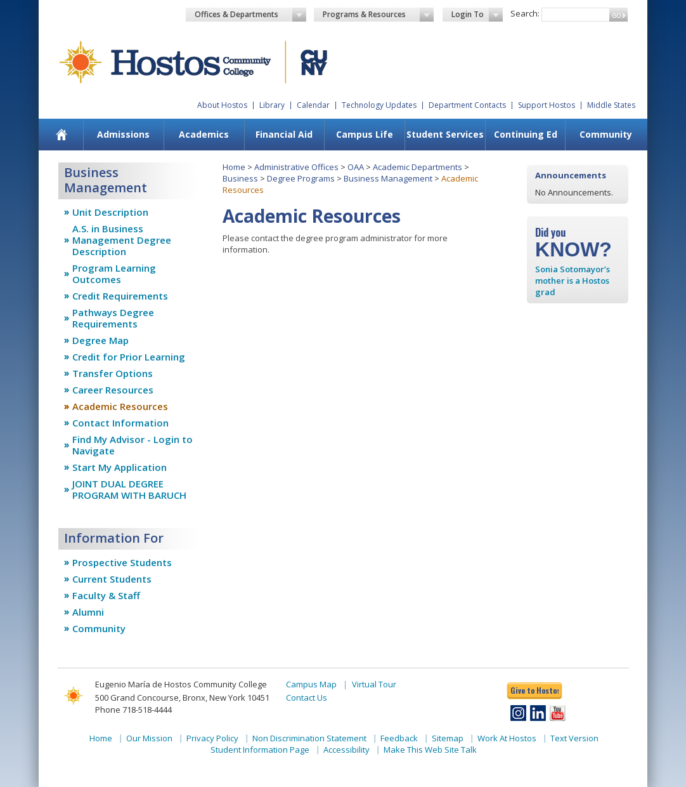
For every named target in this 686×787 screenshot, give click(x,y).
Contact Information (120, 422)
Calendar (313, 105)
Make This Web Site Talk (430, 749)
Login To (477, 15)
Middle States (611, 105)
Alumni (88, 612)
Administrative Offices (296, 167)
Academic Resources (120, 406)
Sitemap (447, 738)
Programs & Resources (378, 15)
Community (605, 134)
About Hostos (222, 105)
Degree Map (100, 340)
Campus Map (311, 684)
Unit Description (110, 212)
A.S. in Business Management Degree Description (121, 240)
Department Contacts (467, 105)
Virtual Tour (374, 684)
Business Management (388, 178)
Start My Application (119, 467)
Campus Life (364, 134)
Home (234, 167)
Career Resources (112, 389)
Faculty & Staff (106, 595)
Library (272, 105)
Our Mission (149, 738)
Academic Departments (417, 167)
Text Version (574, 738)
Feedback (399, 738)
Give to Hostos (534, 690)
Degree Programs (301, 178)
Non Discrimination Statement (309, 738)
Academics (204, 134)
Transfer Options (112, 373)
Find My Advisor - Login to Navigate (132, 444)
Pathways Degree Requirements (113, 318)
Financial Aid (284, 134)
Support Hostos (546, 105)
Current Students (112, 579)
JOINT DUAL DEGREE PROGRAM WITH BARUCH (129, 489)
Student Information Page (259, 749)
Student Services (445, 134)
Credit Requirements (120, 295)
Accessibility (346, 749)
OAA (355, 167)
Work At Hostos (506, 738)
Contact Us (306, 697)
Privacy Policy (212, 738)
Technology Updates (379, 105)
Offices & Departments (250, 15)
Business (240, 178)
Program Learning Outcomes (114, 273)
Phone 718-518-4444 (133, 709)
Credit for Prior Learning (128, 356)
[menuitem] (62, 134)
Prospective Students (122, 562)
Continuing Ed (525, 134)
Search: (525, 13)
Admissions (123, 134)
